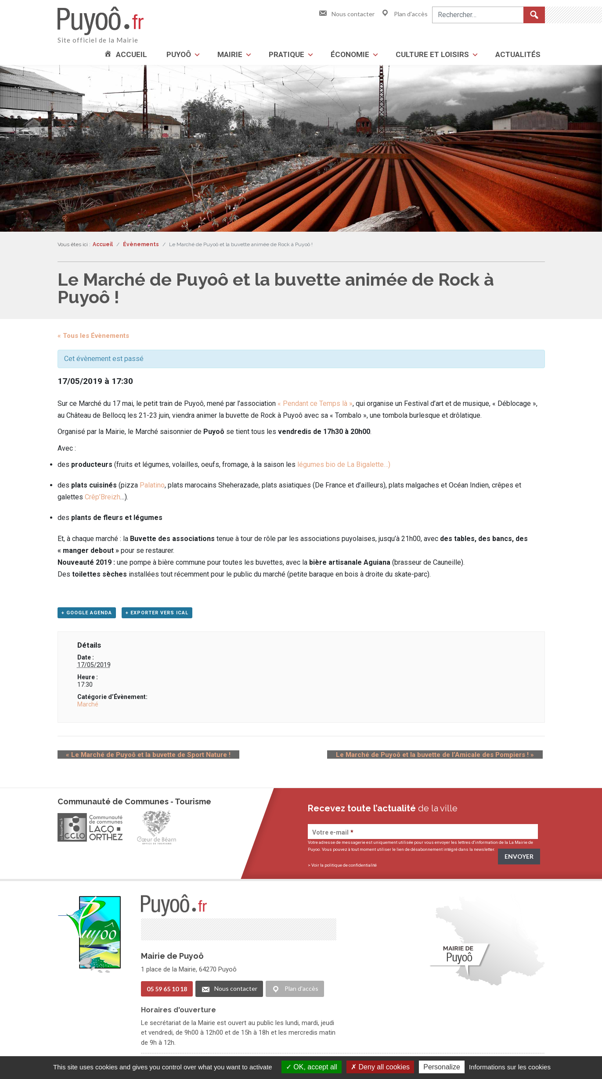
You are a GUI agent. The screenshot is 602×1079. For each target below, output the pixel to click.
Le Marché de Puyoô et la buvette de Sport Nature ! (140, 757)
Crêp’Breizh (102, 497)
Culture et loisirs (432, 54)
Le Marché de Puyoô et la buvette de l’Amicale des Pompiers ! (444, 757)
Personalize (441, 1067)
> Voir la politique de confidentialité (342, 867)
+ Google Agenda (86, 615)
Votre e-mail (332, 835)
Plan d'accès (404, 14)
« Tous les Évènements (93, 336)
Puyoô (178, 54)
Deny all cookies (380, 1067)
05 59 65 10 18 (167, 990)
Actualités (518, 54)
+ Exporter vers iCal (157, 615)
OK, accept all (311, 1067)
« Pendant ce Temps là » (315, 403)
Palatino (152, 485)
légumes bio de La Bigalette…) (343, 464)
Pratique (286, 54)
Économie (350, 54)
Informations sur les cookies (510, 1067)
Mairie (229, 54)
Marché (87, 706)
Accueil (131, 54)
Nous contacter (346, 14)
